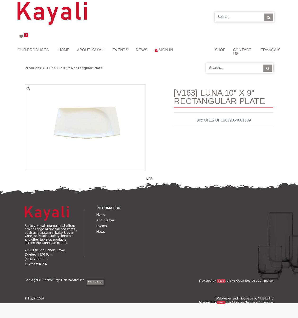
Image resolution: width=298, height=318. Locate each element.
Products (33, 68)
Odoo (221, 281)
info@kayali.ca (36, 263)
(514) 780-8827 (36, 259)
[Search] (268, 17)
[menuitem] (63, 50)
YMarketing (265, 298)
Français (270, 50)
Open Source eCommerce (254, 280)
